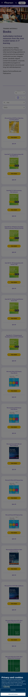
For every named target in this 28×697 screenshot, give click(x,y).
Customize (13, 689)
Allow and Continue (13, 694)
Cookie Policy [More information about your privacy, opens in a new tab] (6, 686)
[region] (14, 685)
